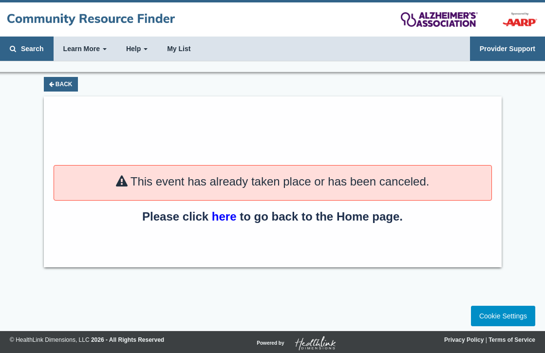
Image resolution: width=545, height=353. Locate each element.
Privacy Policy (464, 339)
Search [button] (27, 49)
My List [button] (178, 49)
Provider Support (507, 49)
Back (61, 84)
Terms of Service (512, 339)
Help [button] (137, 49)
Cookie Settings (503, 316)
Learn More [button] (85, 49)
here (224, 216)
